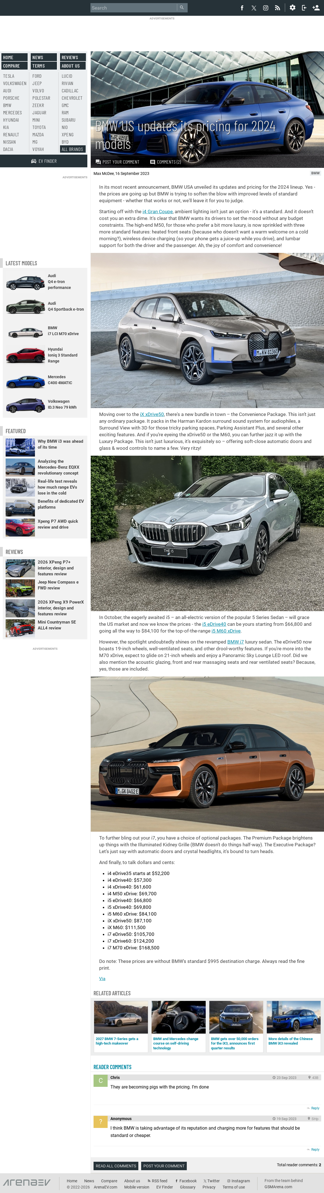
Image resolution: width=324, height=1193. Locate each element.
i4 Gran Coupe (158, 211)
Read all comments (116, 1166)
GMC (65, 105)
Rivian (68, 83)
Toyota (39, 127)
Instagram (241, 1181)
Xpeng (68, 134)
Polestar (41, 98)
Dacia (8, 149)
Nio (65, 127)
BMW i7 (235, 642)
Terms (38, 66)
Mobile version (136, 1187)
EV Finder (164, 1187)
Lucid (67, 76)
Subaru (69, 120)
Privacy (209, 1187)
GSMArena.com (278, 1187)
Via (102, 978)
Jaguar (39, 112)
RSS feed (159, 1181)
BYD (65, 142)
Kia (6, 127)
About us (71, 66)
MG (34, 142)
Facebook (188, 1181)
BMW (7, 105)
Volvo (38, 90)
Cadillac (70, 90)
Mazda (38, 134)
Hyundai (11, 120)
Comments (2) (165, 162)
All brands (72, 149)
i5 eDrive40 (214, 624)
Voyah (38, 149)
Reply (315, 1108)
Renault (11, 134)
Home (8, 57)
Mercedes (12, 112)
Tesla (8, 76)
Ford (36, 76)
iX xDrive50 (152, 414)
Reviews (70, 57)
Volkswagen (15, 83)
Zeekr (38, 105)
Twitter (213, 1181)
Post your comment (117, 162)
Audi (7, 90)
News (37, 57)
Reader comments (113, 1066)
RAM (65, 112)
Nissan (9, 142)
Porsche (11, 98)
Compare (11, 66)
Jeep (37, 83)
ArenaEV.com (105, 1187)
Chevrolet (72, 98)
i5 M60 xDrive (226, 631)
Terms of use (234, 1187)
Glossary (188, 1187)
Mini (36, 120)
